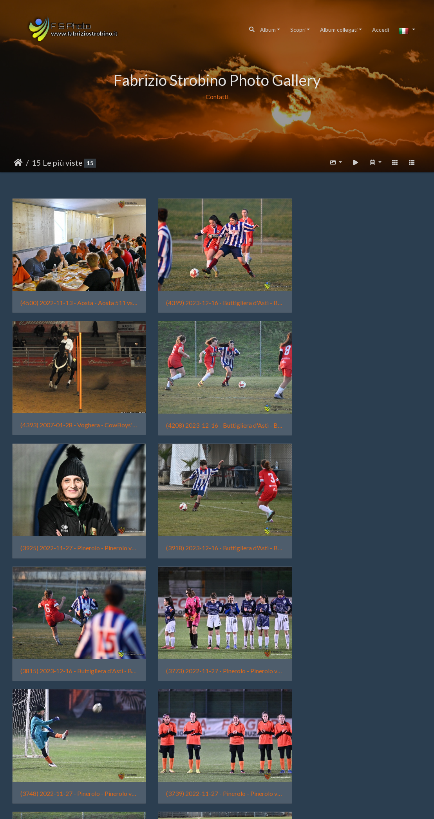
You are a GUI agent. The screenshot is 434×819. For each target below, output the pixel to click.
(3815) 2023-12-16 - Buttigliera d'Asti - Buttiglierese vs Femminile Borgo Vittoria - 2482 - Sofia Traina (76, 537)
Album (268, 29)
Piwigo (243, 805)
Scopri (298, 29)
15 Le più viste (57, 162)
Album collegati (339, 29)
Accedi (380, 29)
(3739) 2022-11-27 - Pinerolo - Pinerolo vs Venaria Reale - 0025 (76, 656)
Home (18, 162)
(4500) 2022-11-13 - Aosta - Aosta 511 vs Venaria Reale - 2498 (76, 299)
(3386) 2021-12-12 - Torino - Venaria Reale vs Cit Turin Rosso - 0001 (357, 774)
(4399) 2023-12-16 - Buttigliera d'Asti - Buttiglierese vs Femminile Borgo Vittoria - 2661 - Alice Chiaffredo (217, 299)
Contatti (217, 96)
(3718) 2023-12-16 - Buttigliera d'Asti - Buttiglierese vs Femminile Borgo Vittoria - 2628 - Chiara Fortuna (217, 656)
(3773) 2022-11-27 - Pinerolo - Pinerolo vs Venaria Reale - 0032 (217, 537)
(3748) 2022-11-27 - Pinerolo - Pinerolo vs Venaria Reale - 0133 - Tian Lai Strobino (357, 537)
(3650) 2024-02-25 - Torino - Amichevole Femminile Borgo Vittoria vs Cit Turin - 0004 (357, 656)
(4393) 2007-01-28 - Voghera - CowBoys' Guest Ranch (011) (357, 298)
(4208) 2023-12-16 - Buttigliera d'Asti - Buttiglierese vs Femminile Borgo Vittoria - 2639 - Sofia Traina (76, 417)
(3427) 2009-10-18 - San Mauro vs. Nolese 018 (217, 775)
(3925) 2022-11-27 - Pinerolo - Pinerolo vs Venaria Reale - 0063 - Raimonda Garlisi (217, 417)
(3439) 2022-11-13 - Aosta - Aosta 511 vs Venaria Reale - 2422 (76, 775)
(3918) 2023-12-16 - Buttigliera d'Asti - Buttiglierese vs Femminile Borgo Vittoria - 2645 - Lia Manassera (357, 417)
